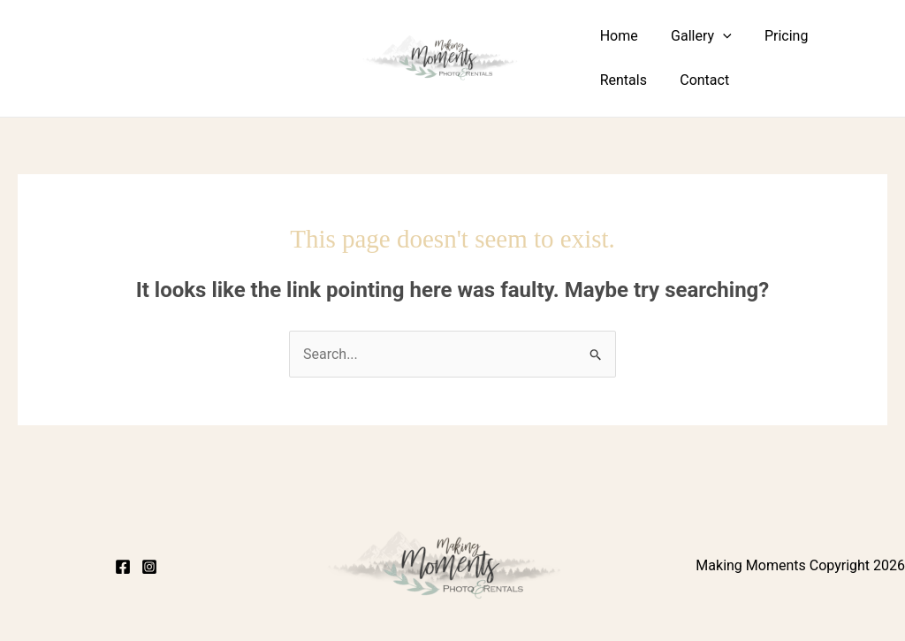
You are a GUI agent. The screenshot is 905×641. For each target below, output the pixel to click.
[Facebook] (123, 567)
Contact (622, 80)
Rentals (848, 35)
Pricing (775, 35)
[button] (716, 36)
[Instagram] (149, 567)
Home (616, 35)
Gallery (694, 36)
